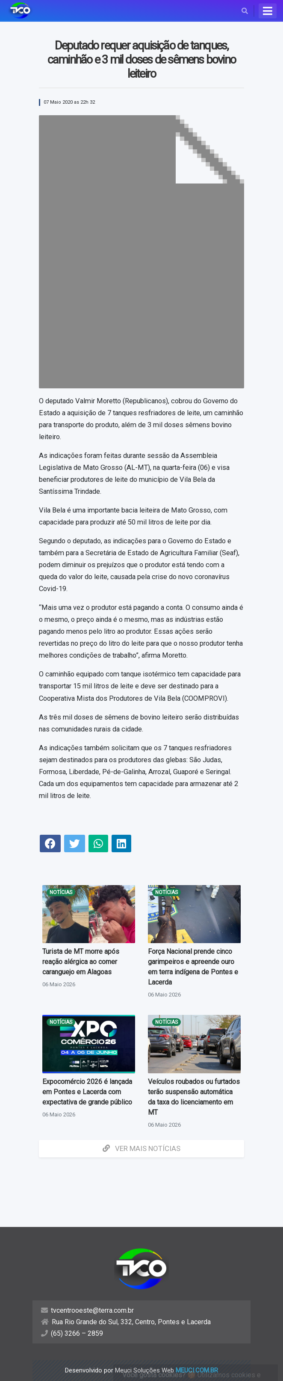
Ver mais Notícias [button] (141, 1148)
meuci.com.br (197, 1370)
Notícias (61, 892)
